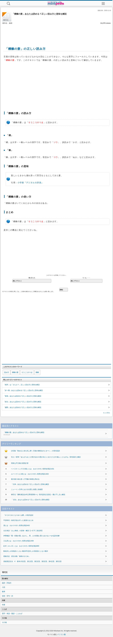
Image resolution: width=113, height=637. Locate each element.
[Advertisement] (56, 32)
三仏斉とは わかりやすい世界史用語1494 (18, 541)
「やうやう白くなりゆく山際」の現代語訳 (18, 515)
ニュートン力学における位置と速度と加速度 (27, 489)
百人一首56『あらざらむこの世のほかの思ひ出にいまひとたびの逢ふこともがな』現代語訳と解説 (45, 457)
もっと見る (106, 412)
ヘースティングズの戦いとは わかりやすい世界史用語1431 (32, 469)
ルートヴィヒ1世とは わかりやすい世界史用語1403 (30, 474)
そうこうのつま (27, 372)
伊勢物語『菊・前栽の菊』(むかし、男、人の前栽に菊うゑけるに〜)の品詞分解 (31, 536)
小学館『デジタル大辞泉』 (31, 183)
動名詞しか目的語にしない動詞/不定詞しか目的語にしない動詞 (25, 551)
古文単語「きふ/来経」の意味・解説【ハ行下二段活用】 (23, 531)
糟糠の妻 (15, 372)
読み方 (6, 372)
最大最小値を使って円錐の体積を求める (25, 479)
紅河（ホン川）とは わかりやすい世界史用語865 (21, 546)
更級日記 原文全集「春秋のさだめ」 (16, 556)
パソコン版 (61, 634)
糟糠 (37, 372)
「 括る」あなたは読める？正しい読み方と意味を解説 (30, 500)
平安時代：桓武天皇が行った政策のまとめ (18, 520)
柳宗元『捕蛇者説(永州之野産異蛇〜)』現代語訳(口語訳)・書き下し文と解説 (38, 494)
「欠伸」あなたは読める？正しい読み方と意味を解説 (30, 484)
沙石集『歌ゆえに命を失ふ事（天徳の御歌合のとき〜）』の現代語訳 (35, 451)
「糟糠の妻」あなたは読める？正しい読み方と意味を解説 (50, 433)
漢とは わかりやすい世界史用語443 (16, 525)
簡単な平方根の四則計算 (19, 463)
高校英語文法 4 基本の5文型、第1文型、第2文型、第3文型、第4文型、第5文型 (33, 561)
